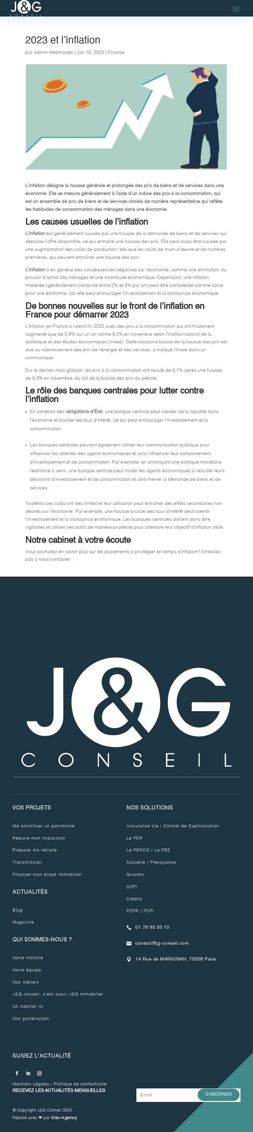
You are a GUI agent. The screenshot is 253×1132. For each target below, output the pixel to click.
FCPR (132, 911)
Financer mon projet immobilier (47, 875)
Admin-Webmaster (53, 52)
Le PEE (162, 850)
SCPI (131, 887)
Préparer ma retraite (35, 850)
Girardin (135, 875)
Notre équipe (27, 970)
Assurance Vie (142, 826)
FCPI (149, 911)
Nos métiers (26, 982)
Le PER (134, 838)
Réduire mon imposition (39, 838)
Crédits (134, 899)
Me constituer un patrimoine (44, 826)
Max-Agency (64, 1118)
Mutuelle (135, 862)
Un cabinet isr (28, 1006)
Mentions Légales (31, 1084)
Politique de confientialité (80, 1084)
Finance (116, 52)
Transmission (27, 862)
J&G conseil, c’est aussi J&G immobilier (58, 994)
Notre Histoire (28, 958)
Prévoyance (163, 862)
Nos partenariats (31, 1019)
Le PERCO (138, 850)
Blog (18, 910)
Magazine (23, 922)
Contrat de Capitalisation (191, 826)
